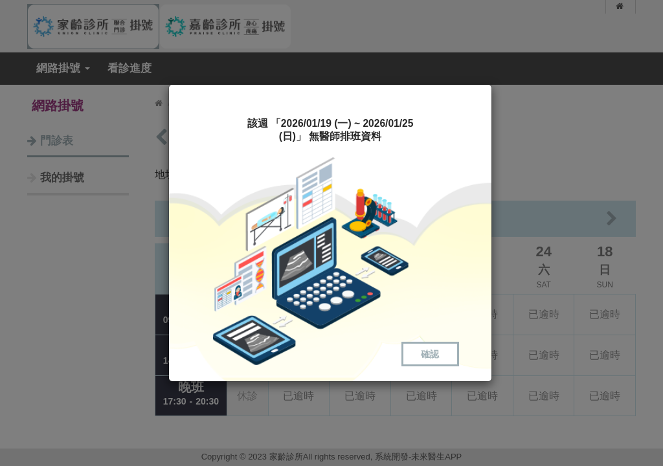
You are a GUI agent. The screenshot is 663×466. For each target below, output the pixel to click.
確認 (430, 354)
